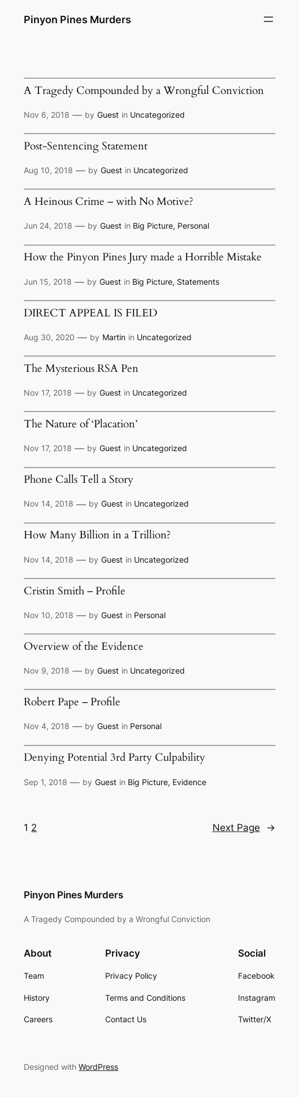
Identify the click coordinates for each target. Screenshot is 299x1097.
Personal (193, 225)
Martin (113, 337)
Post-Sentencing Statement (86, 146)
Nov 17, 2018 (48, 392)
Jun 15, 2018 (48, 281)
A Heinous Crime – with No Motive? (108, 202)
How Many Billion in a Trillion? (97, 535)
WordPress (98, 1067)
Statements (198, 281)
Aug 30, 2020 (49, 337)
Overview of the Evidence (84, 647)
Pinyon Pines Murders (77, 19)
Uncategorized (157, 114)
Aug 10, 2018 (48, 170)
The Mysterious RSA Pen (81, 369)
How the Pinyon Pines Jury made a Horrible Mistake (143, 257)
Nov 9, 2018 (47, 670)
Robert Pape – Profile (72, 702)
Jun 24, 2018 (48, 225)
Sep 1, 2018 (45, 782)
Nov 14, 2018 (48, 503)
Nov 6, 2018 (47, 114)
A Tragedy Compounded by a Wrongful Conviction (144, 91)
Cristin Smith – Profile (74, 591)
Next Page (244, 827)
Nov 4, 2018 (47, 726)
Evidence (189, 782)
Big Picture (153, 225)
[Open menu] (268, 19)
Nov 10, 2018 (48, 615)
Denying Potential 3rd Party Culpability (114, 758)
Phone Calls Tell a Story (78, 480)
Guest (108, 114)
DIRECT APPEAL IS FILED (90, 313)
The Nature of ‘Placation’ (80, 424)
